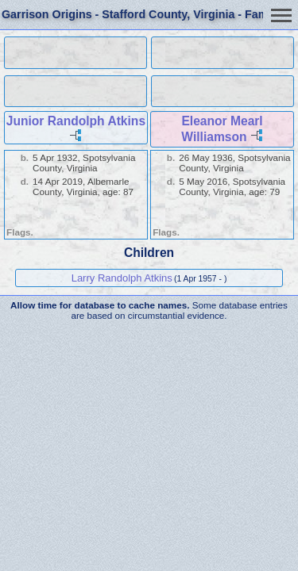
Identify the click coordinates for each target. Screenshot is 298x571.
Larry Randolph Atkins (122, 278)
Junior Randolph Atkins (75, 121)
